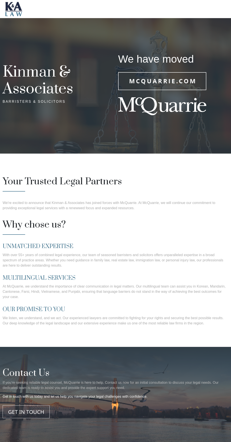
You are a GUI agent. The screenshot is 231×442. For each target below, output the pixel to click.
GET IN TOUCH (26, 411)
